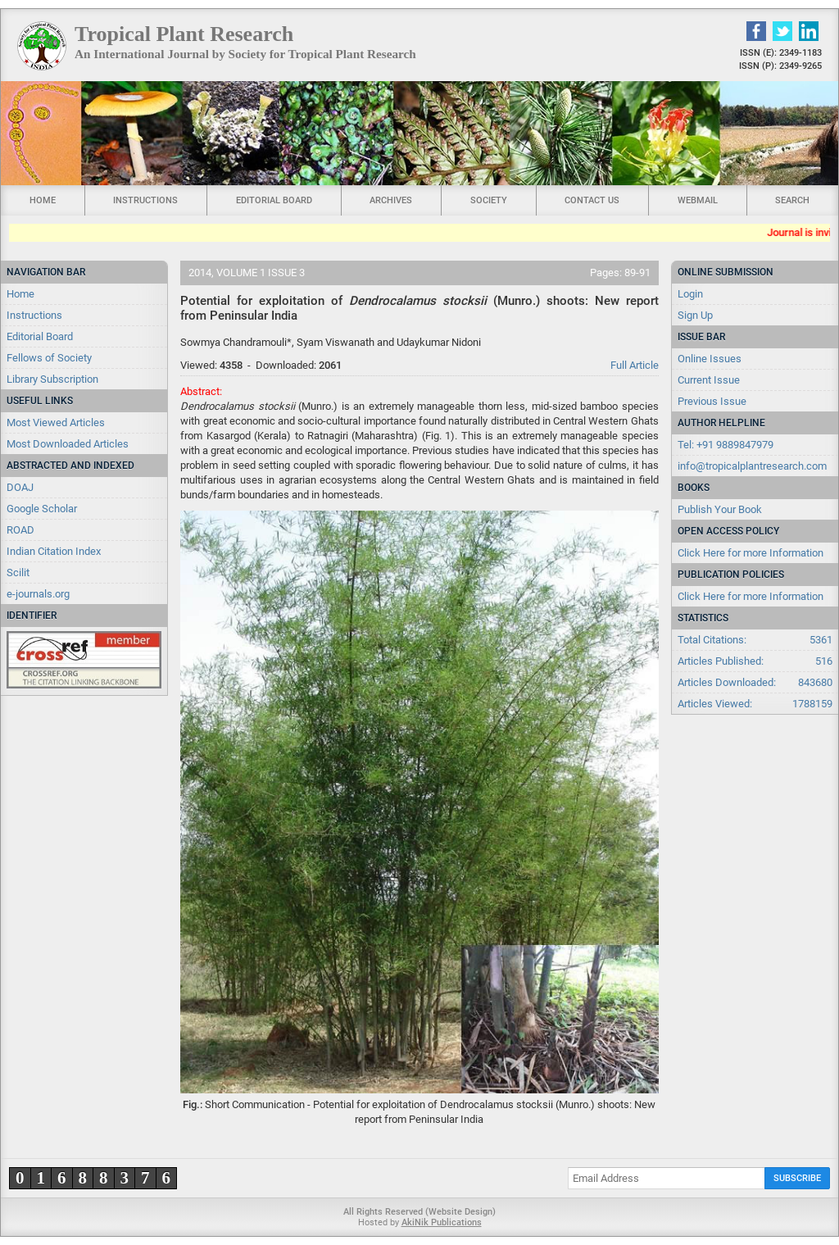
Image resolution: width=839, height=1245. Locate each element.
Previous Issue (712, 401)
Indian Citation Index (54, 551)
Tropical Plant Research (184, 34)
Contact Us (592, 200)
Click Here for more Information (750, 553)
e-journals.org (38, 594)
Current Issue (709, 380)
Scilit (18, 572)
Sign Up (695, 315)
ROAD (20, 530)
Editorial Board (274, 200)
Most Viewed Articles (56, 422)
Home (42, 200)
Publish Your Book (720, 509)
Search (792, 200)
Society (488, 200)
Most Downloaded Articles (68, 444)
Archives (391, 200)
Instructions (145, 200)
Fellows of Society (49, 358)
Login (690, 294)
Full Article (634, 365)
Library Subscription (52, 379)
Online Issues (709, 358)
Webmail (698, 200)
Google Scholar (42, 508)
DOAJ (20, 487)
